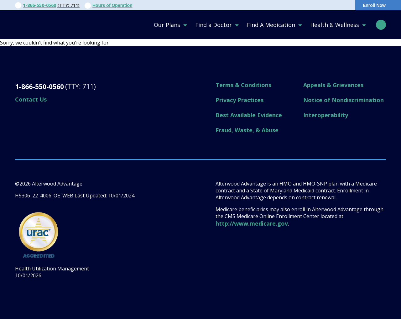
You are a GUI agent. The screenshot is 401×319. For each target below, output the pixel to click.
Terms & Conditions (243, 85)
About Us (169, 5)
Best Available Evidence (249, 115)
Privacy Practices (239, 100)
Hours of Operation (112, 5)
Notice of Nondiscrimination (343, 100)
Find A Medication (271, 25)
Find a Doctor (213, 25)
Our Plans (167, 25)
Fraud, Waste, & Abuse (247, 130)
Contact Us (203, 5)
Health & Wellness (334, 25)
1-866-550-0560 (39, 5)
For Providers (241, 5)
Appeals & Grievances (333, 85)
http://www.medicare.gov (252, 223)
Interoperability (325, 115)
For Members (282, 5)
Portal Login (327, 5)
